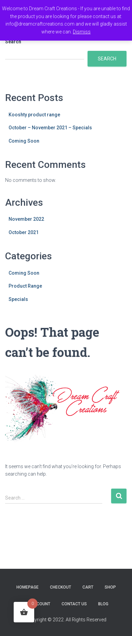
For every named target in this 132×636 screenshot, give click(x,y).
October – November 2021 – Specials (50, 127)
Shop (110, 587)
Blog (103, 604)
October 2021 (24, 232)
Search (13, 41)
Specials (18, 299)
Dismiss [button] (82, 31)
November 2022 (26, 219)
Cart (87, 587)
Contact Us (74, 604)
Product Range (25, 286)
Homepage (27, 587)
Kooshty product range (34, 114)
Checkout (60, 587)
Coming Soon (24, 141)
